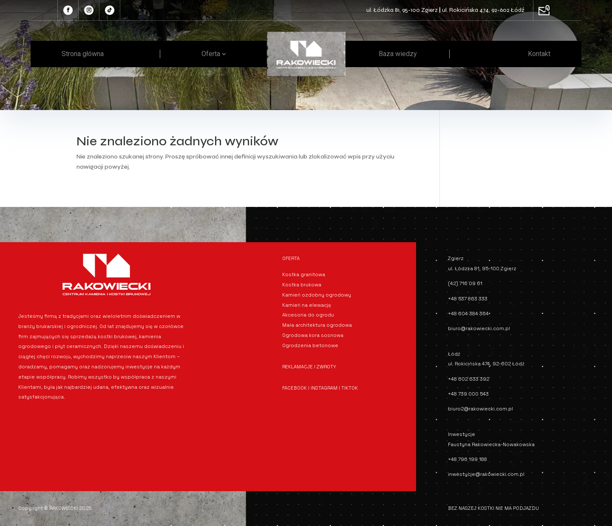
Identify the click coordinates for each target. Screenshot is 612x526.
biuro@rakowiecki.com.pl (479, 328)
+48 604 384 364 (468, 314)
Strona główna (83, 54)
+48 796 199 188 (467, 459)
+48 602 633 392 (468, 379)
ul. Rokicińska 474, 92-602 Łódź (483, 10)
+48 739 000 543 (468, 394)
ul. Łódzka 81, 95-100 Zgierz (402, 10)
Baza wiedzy (398, 54)
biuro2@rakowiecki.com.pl (480, 409)
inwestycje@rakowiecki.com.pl (486, 474)
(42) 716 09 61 (465, 283)
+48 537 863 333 (467, 299)
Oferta (210, 54)
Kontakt (539, 54)
